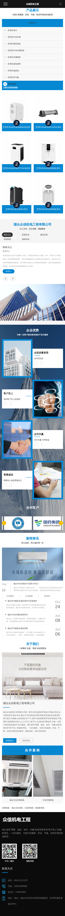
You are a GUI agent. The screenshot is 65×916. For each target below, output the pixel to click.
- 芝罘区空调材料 (14, 57)
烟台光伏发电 (17, 808)
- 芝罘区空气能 (13, 77)
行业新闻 (29, 596)
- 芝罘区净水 (12, 30)
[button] (4, 523)
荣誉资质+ (26, 740)
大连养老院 (29, 808)
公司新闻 (10, 596)
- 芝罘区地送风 (13, 71)
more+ (47, 596)
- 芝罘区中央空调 (14, 37)
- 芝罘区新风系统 (14, 44)
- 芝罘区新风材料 (14, 64)
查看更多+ (10, 740)
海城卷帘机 (39, 808)
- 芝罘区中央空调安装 (15, 50)
